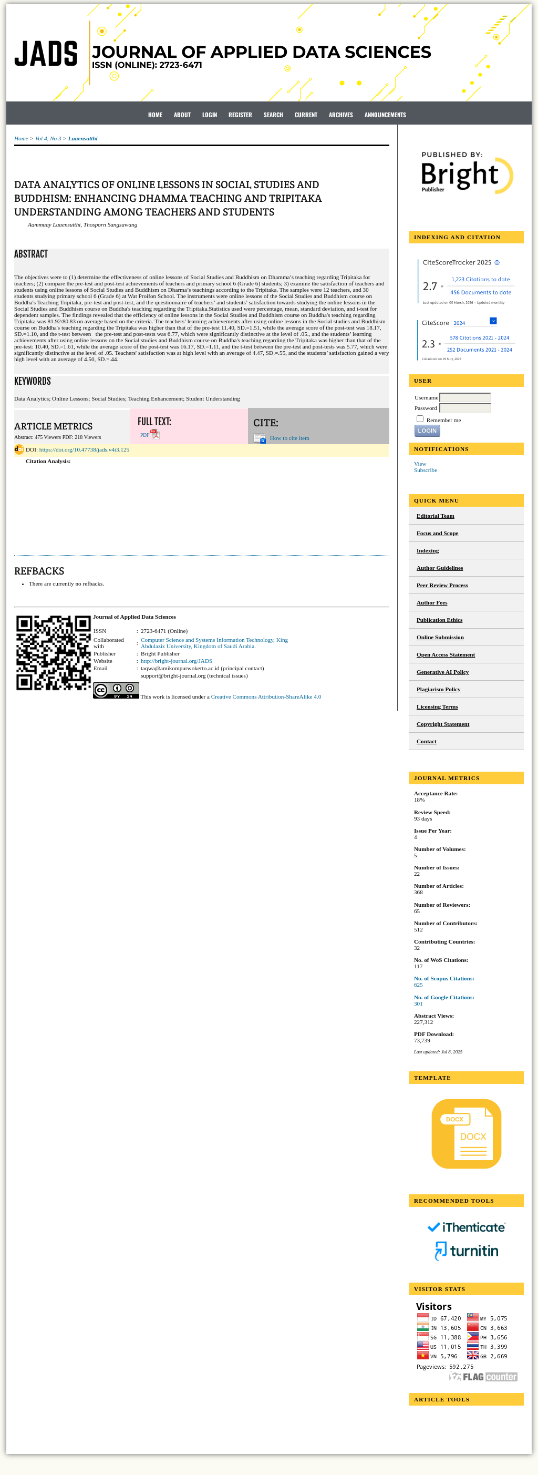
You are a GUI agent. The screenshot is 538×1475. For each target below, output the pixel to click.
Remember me (444, 420)
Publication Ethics (439, 620)
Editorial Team (435, 516)
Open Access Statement (446, 654)
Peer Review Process (442, 585)
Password (426, 408)
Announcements (385, 114)
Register (240, 114)
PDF (144, 435)
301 (418, 1003)
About (182, 114)
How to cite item (289, 438)
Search (273, 114)
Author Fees (432, 602)
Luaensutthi (83, 138)
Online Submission (440, 637)
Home (155, 114)
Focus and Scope (438, 533)
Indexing (428, 550)
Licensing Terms (437, 706)
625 (418, 984)
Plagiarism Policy (439, 689)
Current (306, 114)
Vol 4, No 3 (48, 138)
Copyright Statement (443, 724)
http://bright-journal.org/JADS (176, 661)
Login (209, 114)
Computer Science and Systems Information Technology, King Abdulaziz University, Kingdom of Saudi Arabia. (214, 643)
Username (426, 397)
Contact (427, 741)
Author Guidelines (440, 568)
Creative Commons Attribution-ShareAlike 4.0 (266, 696)
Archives (341, 114)
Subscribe (425, 470)
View (420, 463)
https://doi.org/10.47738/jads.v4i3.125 (84, 449)
